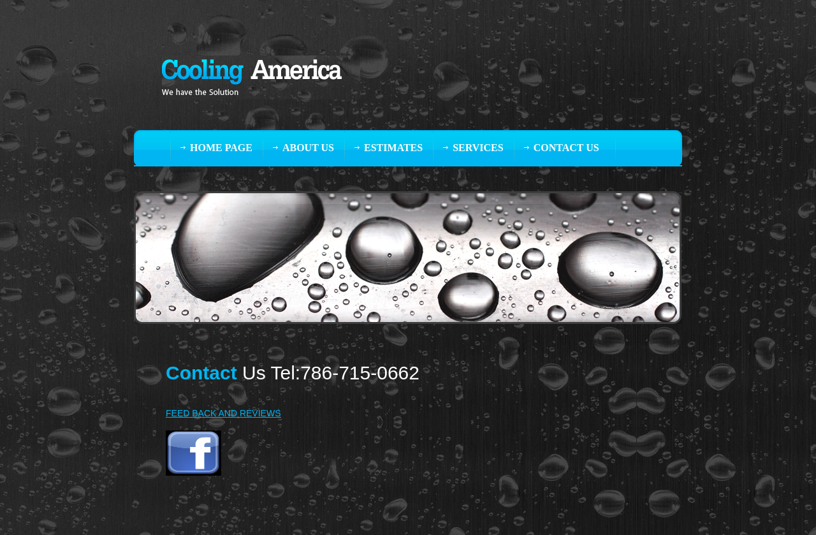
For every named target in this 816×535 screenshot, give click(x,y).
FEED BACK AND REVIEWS (223, 413)
